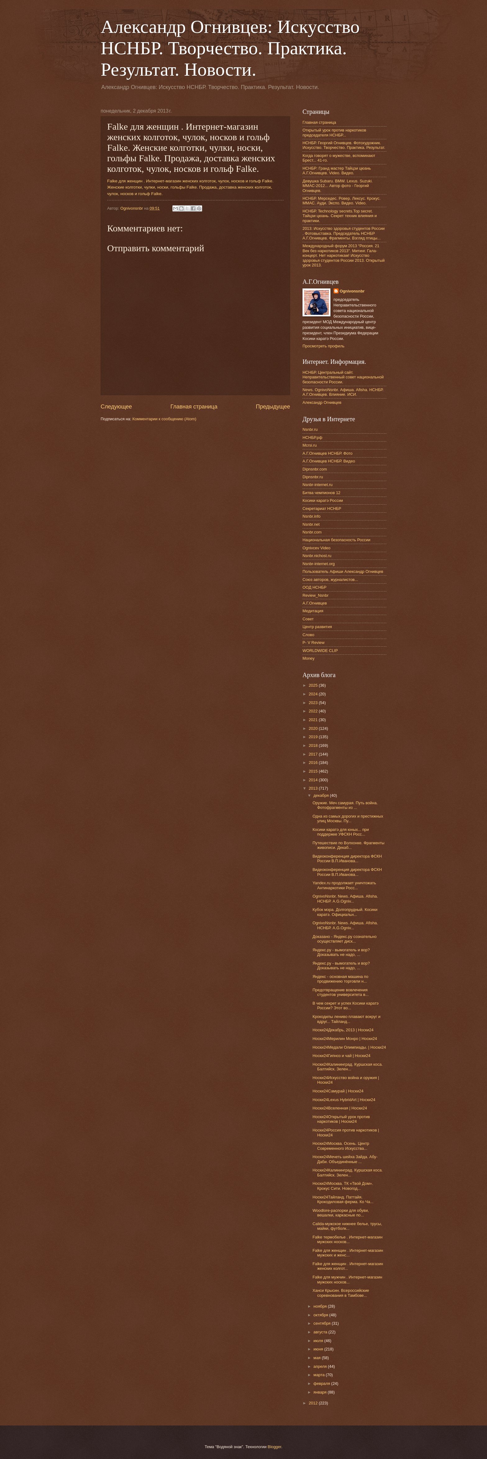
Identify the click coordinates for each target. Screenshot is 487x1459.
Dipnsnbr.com (315, 469)
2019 (314, 736)
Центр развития (317, 626)
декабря (321, 795)
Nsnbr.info (312, 516)
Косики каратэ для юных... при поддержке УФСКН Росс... (340, 832)
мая (317, 1357)
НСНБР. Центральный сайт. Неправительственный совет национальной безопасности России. (343, 377)
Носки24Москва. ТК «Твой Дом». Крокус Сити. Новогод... (342, 1185)
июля (318, 1340)
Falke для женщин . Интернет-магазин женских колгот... (347, 1266)
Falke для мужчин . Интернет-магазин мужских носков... (347, 1279)
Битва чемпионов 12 (321, 492)
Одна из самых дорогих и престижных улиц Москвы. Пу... (347, 818)
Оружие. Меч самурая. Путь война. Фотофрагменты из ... (345, 805)
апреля (320, 1366)
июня (318, 1349)
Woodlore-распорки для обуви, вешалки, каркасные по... (340, 1212)
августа (320, 1332)
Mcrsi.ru (310, 445)
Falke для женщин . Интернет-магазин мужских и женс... (347, 1252)
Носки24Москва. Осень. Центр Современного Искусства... (340, 1145)
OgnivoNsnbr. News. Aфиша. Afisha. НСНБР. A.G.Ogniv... (345, 898)
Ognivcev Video (316, 548)
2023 (314, 702)
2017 (314, 754)
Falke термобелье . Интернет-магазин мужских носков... (347, 1239)
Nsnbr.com (312, 532)
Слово (308, 634)
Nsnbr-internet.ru (318, 484)
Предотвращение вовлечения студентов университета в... (340, 992)
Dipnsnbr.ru (313, 477)
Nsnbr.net (311, 524)
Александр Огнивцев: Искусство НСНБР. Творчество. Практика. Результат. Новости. (230, 48)
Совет (308, 619)
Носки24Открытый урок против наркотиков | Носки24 (341, 1119)
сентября (322, 1323)
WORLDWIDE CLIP (320, 650)
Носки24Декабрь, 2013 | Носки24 (343, 1030)
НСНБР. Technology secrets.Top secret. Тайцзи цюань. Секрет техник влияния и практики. (340, 216)
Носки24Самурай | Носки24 (337, 1091)
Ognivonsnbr (352, 291)
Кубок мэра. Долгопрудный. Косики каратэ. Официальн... (344, 912)
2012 (314, 1403)
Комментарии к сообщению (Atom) (164, 419)
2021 (314, 719)
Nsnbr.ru (310, 429)
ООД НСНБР (314, 587)
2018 (314, 745)
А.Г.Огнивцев (315, 603)
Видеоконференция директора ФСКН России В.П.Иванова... (347, 858)
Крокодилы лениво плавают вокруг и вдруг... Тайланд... (346, 1019)
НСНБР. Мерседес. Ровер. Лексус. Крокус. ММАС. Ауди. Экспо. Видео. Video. (341, 200)
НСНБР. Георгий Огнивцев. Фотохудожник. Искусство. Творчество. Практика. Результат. (344, 145)
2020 (314, 728)
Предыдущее (273, 407)
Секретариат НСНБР (322, 508)
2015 (314, 771)
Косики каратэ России (323, 500)
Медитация (313, 611)
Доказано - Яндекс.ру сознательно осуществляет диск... (344, 939)
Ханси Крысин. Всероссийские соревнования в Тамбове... (340, 1292)
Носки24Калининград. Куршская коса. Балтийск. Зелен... (347, 1066)
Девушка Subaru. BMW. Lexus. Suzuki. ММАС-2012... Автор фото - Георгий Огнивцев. (338, 186)
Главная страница (194, 407)
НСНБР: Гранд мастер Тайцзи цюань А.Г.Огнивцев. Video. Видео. (337, 170)
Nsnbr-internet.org (319, 563)
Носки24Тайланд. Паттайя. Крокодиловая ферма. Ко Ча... (342, 1199)
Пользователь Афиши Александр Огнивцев (343, 571)
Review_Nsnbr (316, 595)
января (320, 1392)
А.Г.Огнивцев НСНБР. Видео (329, 461)
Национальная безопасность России (336, 540)
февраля (322, 1383)
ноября (320, 1306)
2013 (314, 788)
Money (309, 658)
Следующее (116, 407)
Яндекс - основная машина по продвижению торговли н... (340, 979)
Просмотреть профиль (323, 346)
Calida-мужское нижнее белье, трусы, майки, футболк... (347, 1226)
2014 (314, 780)
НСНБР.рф (312, 437)
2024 (314, 694)
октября (321, 1315)
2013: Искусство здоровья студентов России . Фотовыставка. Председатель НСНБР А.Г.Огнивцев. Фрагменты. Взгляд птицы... (344, 233)
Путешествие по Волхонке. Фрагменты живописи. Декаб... (348, 845)
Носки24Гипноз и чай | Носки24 (341, 1055)
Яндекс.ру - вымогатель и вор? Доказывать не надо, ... (341, 952)
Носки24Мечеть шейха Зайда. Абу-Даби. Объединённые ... (344, 1159)
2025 (314, 685)
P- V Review (314, 642)
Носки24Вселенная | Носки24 (339, 1108)
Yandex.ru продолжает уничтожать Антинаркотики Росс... (344, 885)
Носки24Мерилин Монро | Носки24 (344, 1038)
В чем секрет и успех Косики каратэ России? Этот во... (345, 1005)
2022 (314, 711)
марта (319, 1374)
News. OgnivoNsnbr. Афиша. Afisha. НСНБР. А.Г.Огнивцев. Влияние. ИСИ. (343, 392)
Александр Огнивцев (322, 402)
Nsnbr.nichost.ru (317, 555)
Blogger (274, 1446)
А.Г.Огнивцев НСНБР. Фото (328, 453)
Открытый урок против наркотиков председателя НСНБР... (334, 132)
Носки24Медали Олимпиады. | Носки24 (349, 1047)
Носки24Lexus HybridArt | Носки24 (343, 1099)
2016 (314, 762)
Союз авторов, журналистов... (330, 579)
